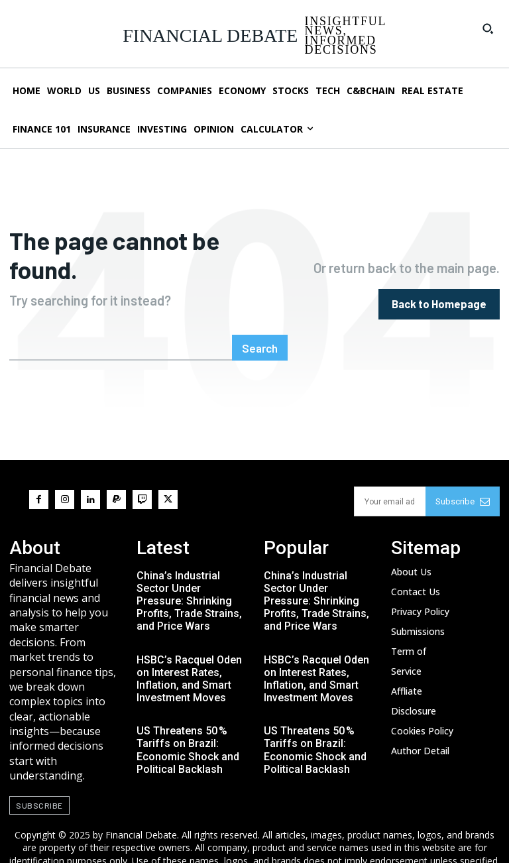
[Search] (260, 317)
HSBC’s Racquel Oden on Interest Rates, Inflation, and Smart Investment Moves (189, 647)
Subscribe (462, 471)
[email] (389, 471)
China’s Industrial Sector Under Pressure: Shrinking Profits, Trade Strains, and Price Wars (189, 570)
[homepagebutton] (440, 289)
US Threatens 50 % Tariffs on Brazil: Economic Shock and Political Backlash (188, 719)
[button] (488, 28)
